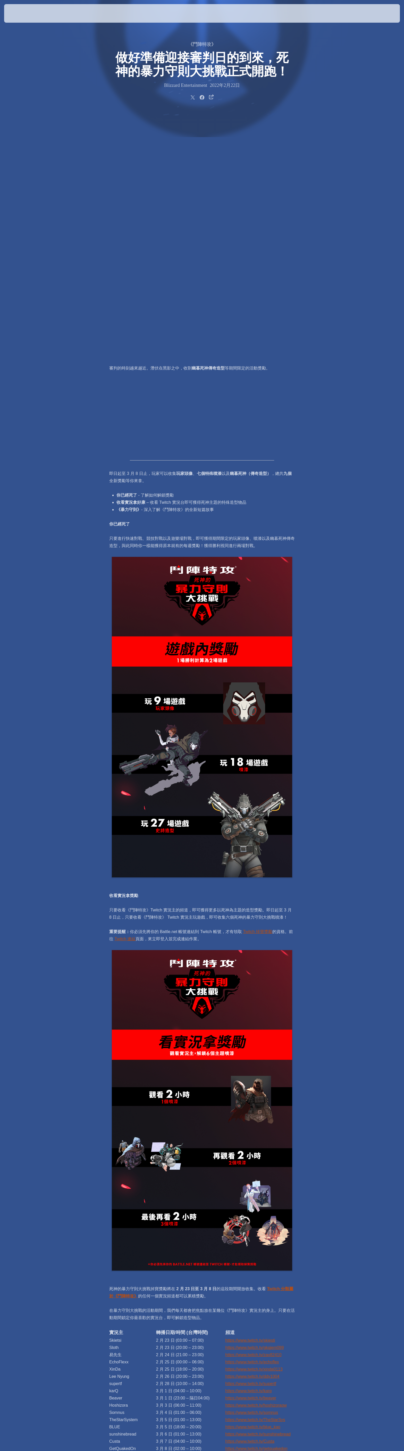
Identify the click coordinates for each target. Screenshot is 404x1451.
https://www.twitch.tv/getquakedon (256, 1206)
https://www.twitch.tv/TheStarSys (255, 1178)
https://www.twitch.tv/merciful (251, 1214)
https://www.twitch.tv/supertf (250, 1141)
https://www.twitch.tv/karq (248, 1149)
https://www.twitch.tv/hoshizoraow (256, 1163)
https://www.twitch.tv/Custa (249, 1199)
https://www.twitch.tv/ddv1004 (252, 1134)
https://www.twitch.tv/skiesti (250, 1098)
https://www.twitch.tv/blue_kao (252, 1185)
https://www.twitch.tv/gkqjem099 (254, 1105)
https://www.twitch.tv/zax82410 (253, 1113)
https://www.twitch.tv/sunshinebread (258, 1192)
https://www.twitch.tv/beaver (250, 1156)
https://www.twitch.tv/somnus (251, 1170)
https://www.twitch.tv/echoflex (252, 1120)
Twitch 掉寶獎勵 (257, 689)
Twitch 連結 (125, 697)
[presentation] (23, 13)
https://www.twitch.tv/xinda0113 (254, 1127)
